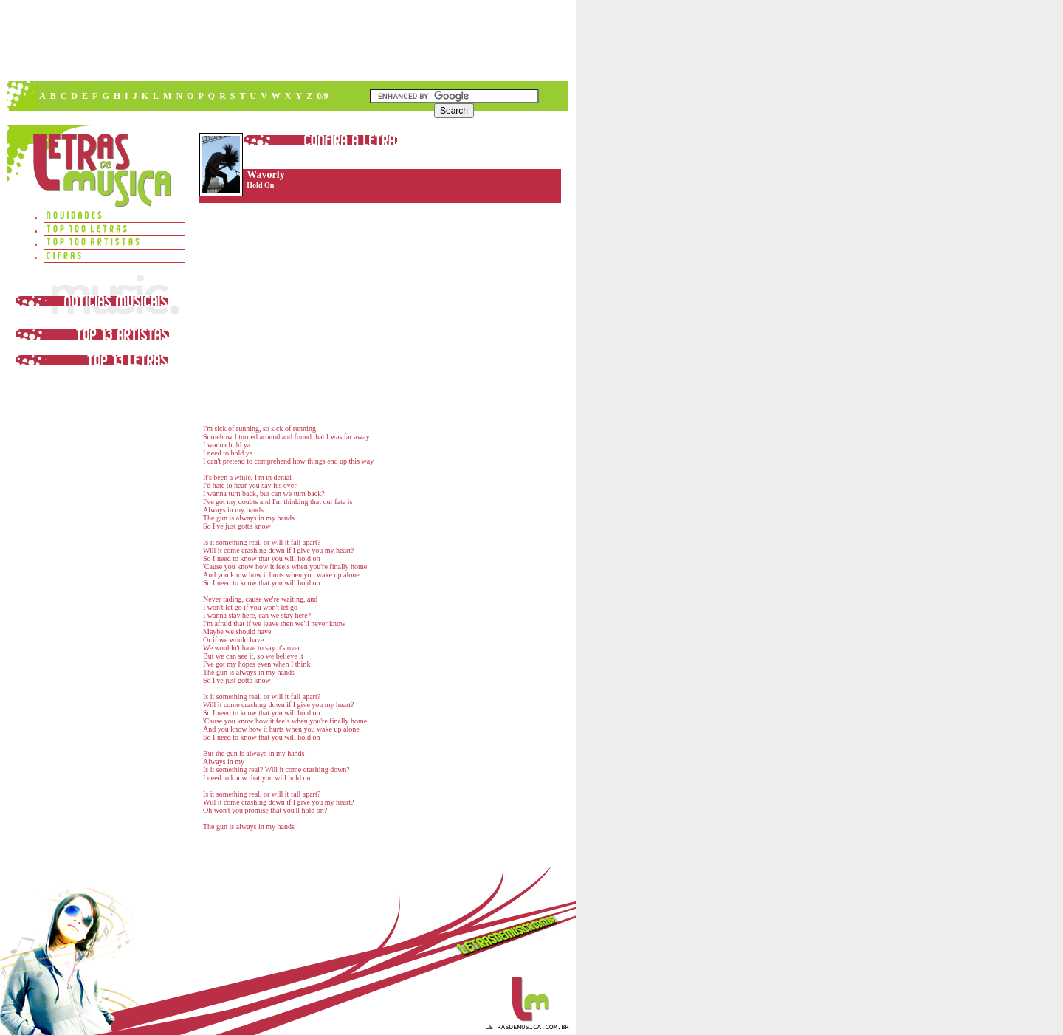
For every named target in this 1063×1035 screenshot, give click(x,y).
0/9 (322, 96)
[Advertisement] (287, 40)
